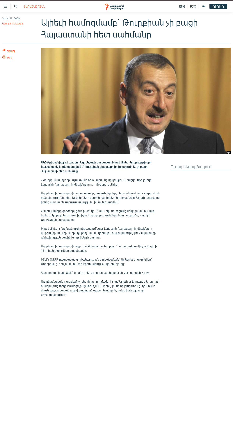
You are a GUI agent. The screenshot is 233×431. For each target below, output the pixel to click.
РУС (193, 6)
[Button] (8, 51)
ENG (182, 6)
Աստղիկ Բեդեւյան (12, 23)
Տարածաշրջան (34, 6)
